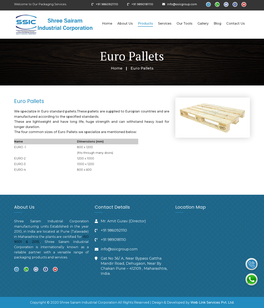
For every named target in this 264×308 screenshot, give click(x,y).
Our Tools (184, 23)
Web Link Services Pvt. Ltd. (212, 302)
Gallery (203, 23)
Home (107, 23)
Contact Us (235, 23)
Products (145, 23)
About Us (125, 23)
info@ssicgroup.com (182, 4)
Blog (217, 23)
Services (164, 23)
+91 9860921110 (107, 4)
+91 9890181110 (142, 4)
